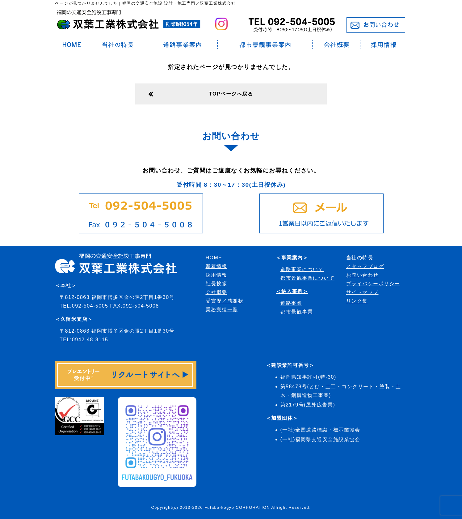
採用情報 (216, 275)
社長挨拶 (216, 283)
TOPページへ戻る (231, 93)
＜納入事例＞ (292, 291)
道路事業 (291, 303)
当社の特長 (359, 257)
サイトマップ (362, 292)
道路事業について (302, 269)
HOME (214, 257)
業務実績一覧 (222, 309)
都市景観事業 (296, 311)
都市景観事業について (307, 278)
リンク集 (357, 301)
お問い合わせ (362, 275)
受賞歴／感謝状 (225, 301)
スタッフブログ (365, 266)
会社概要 (216, 292)
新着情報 (216, 266)
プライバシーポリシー (373, 283)
